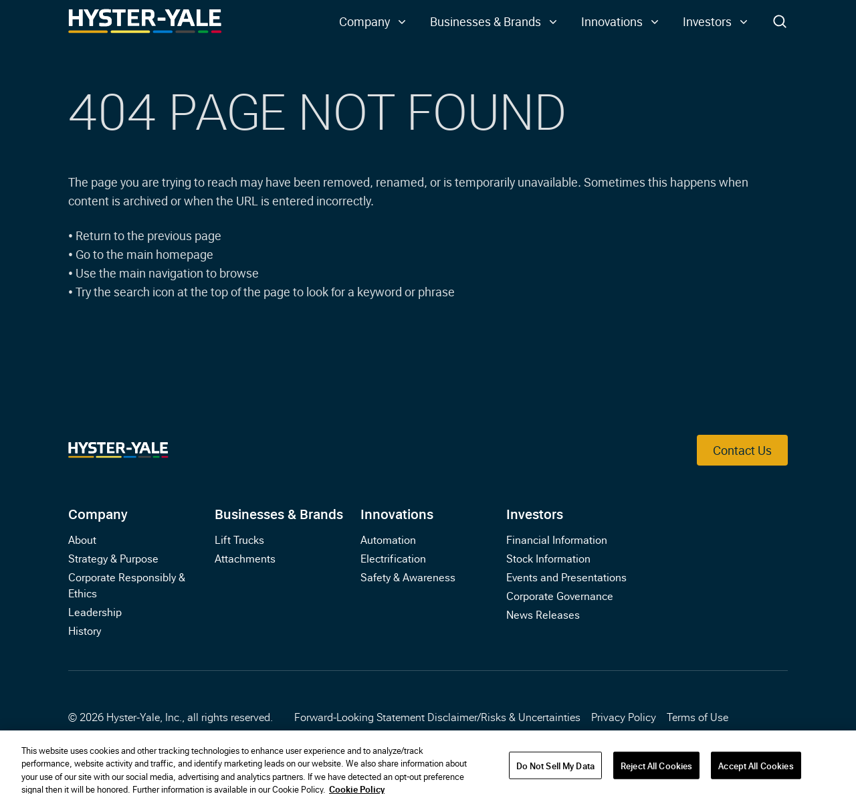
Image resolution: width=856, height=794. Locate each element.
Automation (388, 539)
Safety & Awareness (407, 577)
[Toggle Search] (780, 21)
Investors (534, 513)
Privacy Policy (623, 716)
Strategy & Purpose (113, 558)
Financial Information (556, 539)
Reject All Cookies (656, 772)
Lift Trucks (239, 539)
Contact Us (742, 450)
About (82, 539)
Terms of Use (697, 716)
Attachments (245, 558)
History (84, 630)
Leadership (95, 611)
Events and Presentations (566, 577)
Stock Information (548, 558)
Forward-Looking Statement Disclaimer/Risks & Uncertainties (437, 716)
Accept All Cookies (755, 772)
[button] (374, 21)
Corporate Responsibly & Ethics (126, 585)
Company (98, 513)
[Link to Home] (144, 21)
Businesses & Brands (279, 513)
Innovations (396, 513)
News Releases (543, 614)
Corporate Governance (559, 595)
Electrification (393, 558)
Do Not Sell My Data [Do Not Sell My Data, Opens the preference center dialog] (555, 772)
